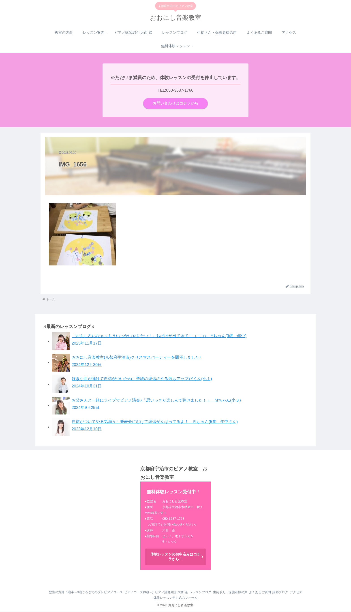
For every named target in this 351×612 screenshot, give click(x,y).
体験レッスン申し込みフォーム (184, 598)
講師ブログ (297, 592)
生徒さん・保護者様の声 (241, 592)
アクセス (151, 598)
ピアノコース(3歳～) (141, 592)
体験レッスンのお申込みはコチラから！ (175, 557)
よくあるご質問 (274, 592)
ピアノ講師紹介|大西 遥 (177, 592)
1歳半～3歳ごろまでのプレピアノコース (94, 592)
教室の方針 (53, 592)
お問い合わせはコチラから (175, 103)
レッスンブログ (209, 592)
